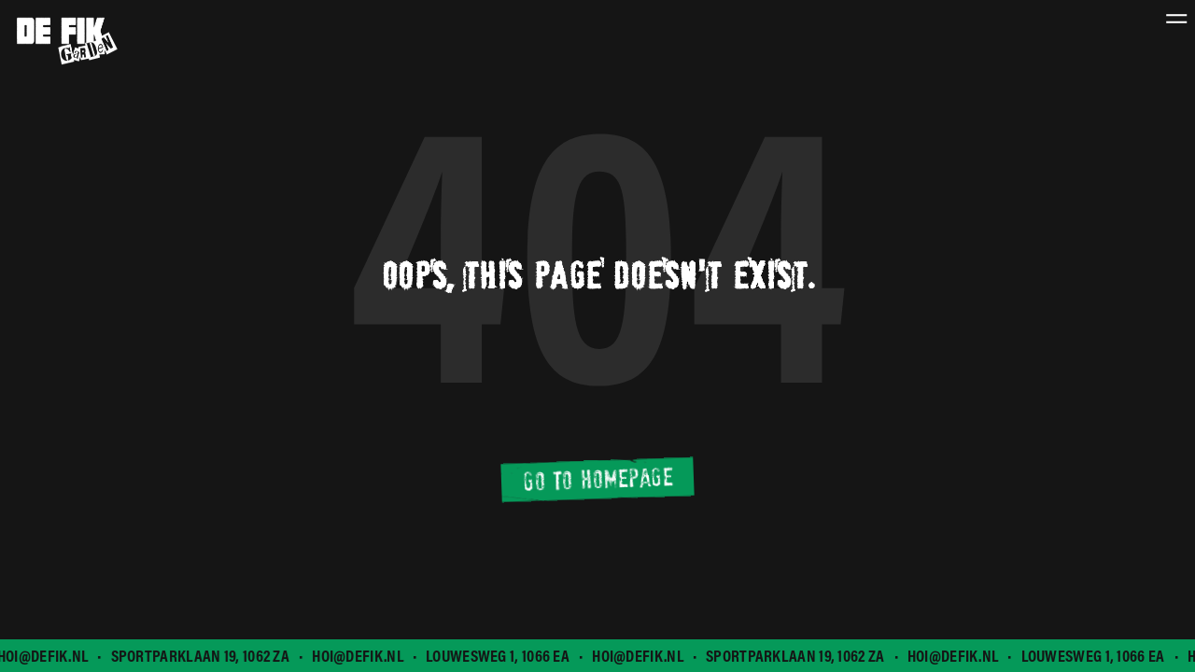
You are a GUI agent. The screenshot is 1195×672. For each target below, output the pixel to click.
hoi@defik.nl (359, 655)
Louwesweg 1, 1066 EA (498, 655)
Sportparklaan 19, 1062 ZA (201, 655)
